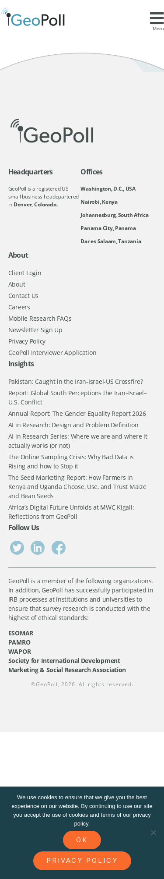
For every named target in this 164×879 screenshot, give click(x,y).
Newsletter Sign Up (35, 330)
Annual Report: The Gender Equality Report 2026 (77, 413)
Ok (82, 840)
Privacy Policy (26, 341)
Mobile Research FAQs (40, 318)
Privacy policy (82, 860)
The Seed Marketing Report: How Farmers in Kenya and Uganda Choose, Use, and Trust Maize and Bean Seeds (77, 486)
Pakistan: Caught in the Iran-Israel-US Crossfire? (75, 381)
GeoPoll (47, 684)
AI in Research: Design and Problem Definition (73, 425)
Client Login (25, 273)
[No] (153, 832)
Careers (19, 307)
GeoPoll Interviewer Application (52, 352)
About (16, 284)
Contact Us (23, 295)
